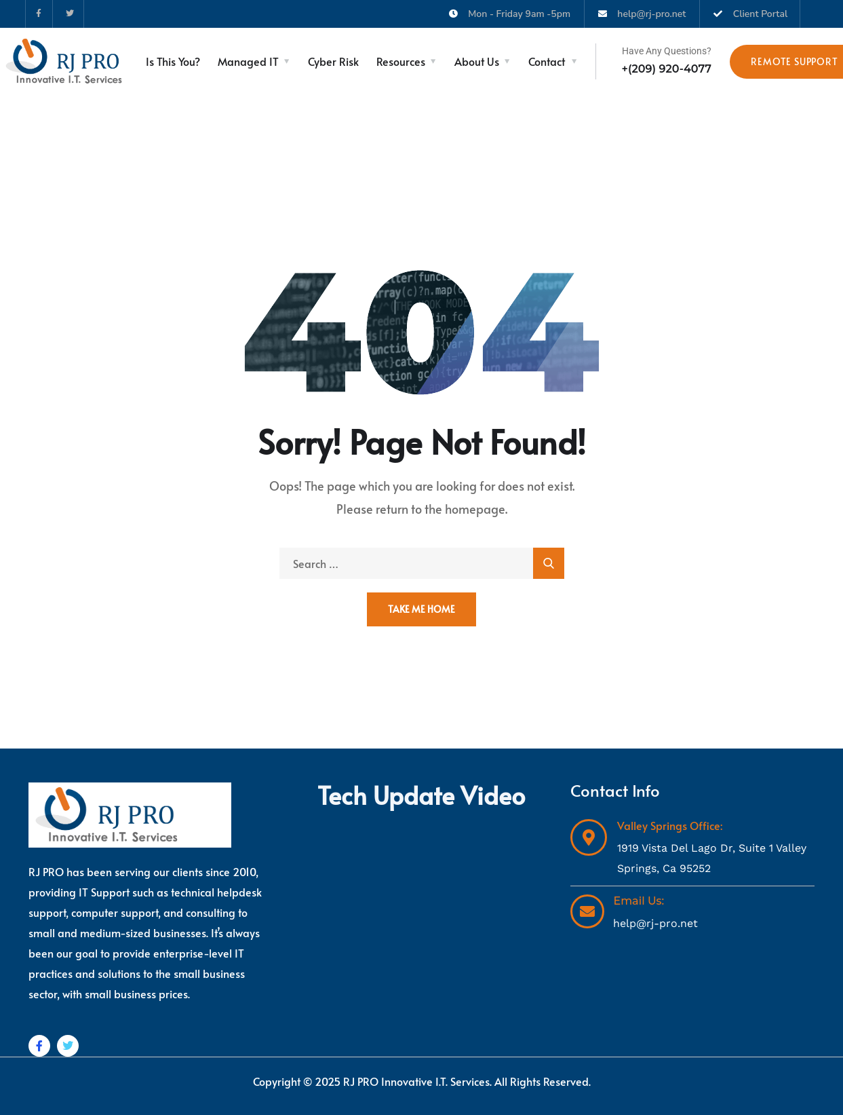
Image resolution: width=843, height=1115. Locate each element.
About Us (476, 61)
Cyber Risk (333, 61)
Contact (546, 61)
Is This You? (173, 61)
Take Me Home (421, 609)
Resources (400, 61)
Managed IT (248, 61)
